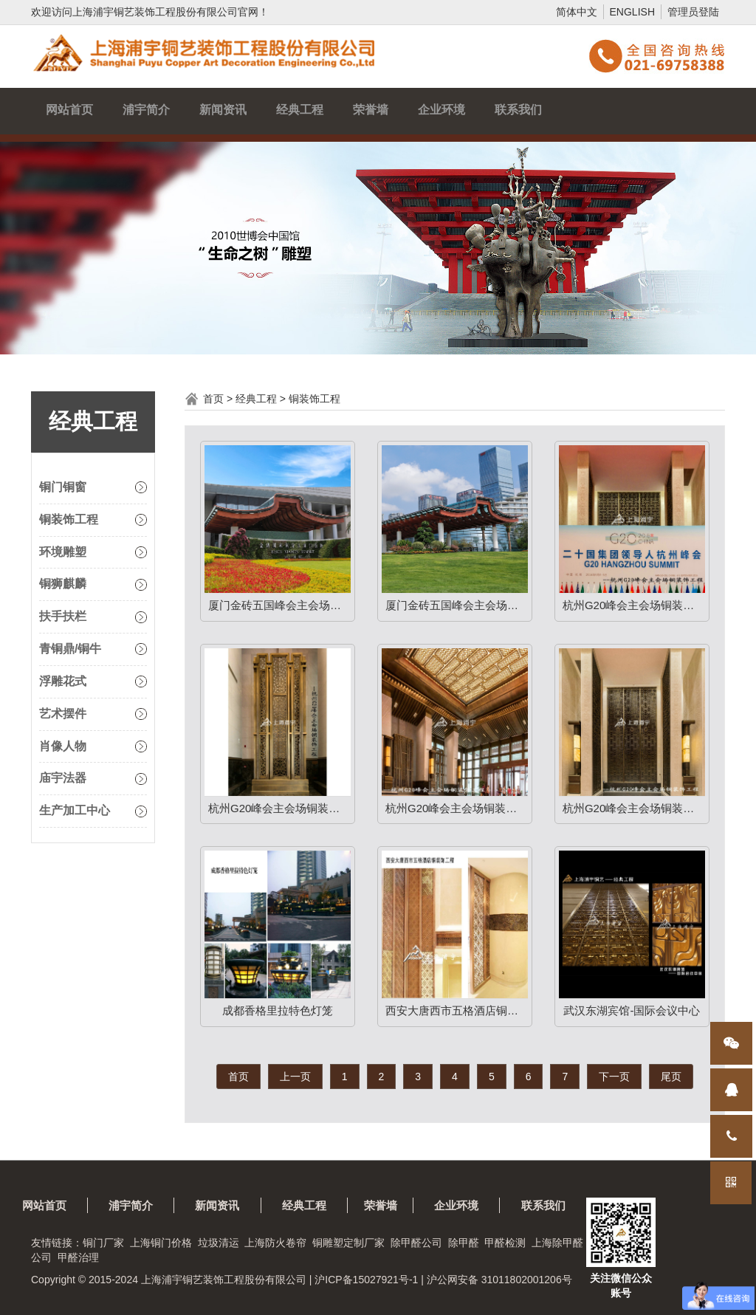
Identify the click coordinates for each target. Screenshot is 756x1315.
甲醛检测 (505, 1243)
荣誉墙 (370, 109)
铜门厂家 (103, 1243)
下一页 (614, 1076)
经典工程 (299, 109)
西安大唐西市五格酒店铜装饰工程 (456, 1010)
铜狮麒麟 (62, 583)
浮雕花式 (62, 681)
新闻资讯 (223, 109)
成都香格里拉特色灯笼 (277, 1010)
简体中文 (576, 12)
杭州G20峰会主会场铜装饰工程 (634, 605)
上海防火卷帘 (275, 1243)
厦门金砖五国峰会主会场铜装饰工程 (279, 605)
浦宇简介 (146, 109)
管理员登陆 (693, 12)
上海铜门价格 (161, 1243)
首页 (213, 399)
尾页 (671, 1076)
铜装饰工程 (68, 519)
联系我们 (518, 109)
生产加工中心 (74, 810)
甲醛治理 (78, 1257)
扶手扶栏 (62, 616)
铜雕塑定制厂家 (348, 1243)
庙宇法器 (62, 778)
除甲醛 (463, 1243)
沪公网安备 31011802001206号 (499, 1279)
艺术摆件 (62, 713)
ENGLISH (632, 12)
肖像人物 (62, 746)
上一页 (295, 1076)
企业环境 (441, 109)
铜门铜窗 (62, 487)
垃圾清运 (218, 1243)
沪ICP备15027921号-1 (366, 1279)
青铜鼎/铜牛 (70, 648)
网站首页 (69, 109)
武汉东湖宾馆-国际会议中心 (631, 1010)
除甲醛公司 (416, 1243)
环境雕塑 (62, 552)
